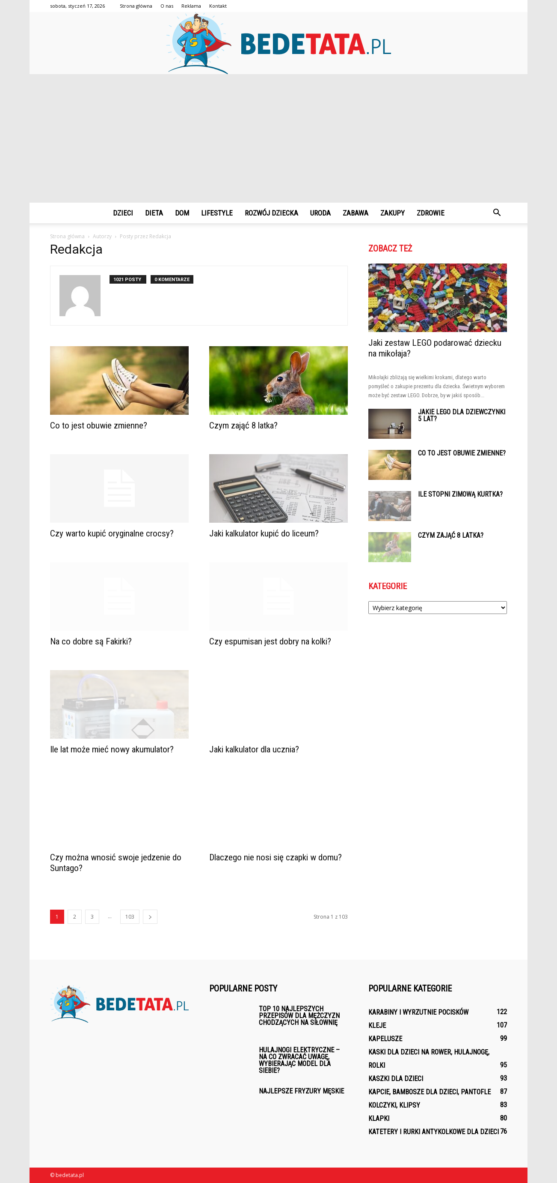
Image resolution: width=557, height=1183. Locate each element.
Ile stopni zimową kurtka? (460, 494)
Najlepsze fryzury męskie (301, 1091)
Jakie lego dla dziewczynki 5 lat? (461, 415)
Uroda (320, 213)
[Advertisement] (278, 138)
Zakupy (392, 213)
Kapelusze (385, 1039)
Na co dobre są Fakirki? (91, 641)
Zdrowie (430, 213)
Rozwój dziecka (271, 213)
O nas (166, 6)
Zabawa (355, 213)
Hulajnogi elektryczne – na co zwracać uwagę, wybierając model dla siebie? (299, 1060)
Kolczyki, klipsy (394, 1105)
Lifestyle (217, 213)
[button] (496, 213)
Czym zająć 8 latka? (243, 425)
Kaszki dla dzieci (395, 1079)
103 (129, 916)
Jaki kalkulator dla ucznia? (254, 749)
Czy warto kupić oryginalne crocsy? (112, 533)
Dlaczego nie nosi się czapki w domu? (275, 857)
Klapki (378, 1118)
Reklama (191, 6)
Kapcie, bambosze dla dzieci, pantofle (429, 1092)
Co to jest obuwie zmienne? (98, 425)
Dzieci (123, 213)
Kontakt (218, 6)
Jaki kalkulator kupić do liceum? (264, 533)
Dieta (154, 213)
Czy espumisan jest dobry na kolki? (270, 641)
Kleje (377, 1025)
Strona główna (136, 6)
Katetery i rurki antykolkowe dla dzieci (433, 1132)
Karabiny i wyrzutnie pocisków (418, 1012)
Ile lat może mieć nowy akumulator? (112, 749)
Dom (182, 213)
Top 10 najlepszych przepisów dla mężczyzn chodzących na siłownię (299, 1016)
